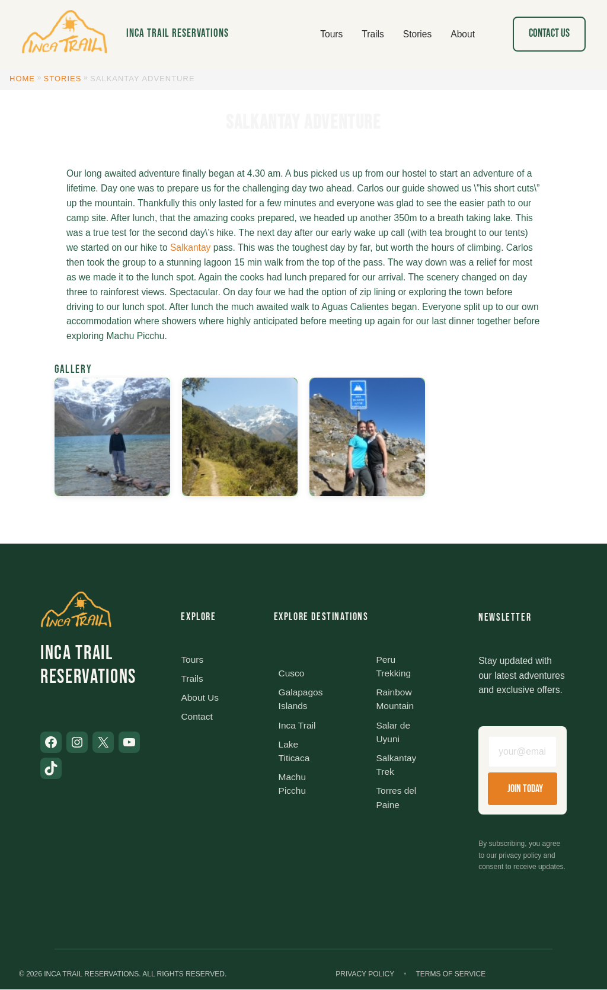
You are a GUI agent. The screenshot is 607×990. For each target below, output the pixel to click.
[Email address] (522, 752)
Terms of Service (450, 974)
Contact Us (549, 33)
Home (22, 78)
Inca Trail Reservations (177, 33)
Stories (63, 78)
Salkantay (190, 247)
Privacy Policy (365, 974)
